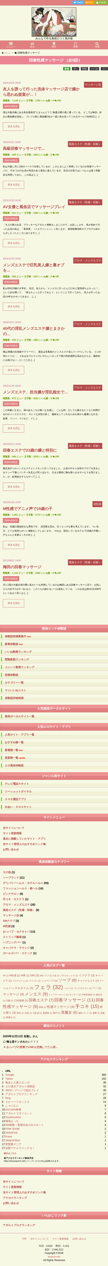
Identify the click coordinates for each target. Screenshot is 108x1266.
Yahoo (9, 1078)
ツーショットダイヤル (18, 791)
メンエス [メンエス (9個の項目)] (36, 994)
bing (7, 1097)
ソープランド (11, 877)
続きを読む (14, 126)
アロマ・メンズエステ (16, 904)
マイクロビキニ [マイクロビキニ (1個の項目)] (83, 988)
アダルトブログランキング (21, 1094)
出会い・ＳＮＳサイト (18, 807)
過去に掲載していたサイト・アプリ (24, 838)
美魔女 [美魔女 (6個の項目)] (69, 1012)
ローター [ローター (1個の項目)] (75, 994)
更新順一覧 (15, 757)
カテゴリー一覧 (14, 682)
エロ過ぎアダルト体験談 (20, 1086)
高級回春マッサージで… (24, 148)
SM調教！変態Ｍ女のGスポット (24, 1124)
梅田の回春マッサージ (22, 567)
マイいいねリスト (15, 690)
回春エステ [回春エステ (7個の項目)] (41, 1000)
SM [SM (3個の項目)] (34, 975)
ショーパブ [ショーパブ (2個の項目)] (49, 980)
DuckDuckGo (13, 1117)
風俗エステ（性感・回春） (19, 910)
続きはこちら (10, 1153)
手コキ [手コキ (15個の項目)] (87, 1006)
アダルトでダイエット (18, 1113)
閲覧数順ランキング (17, 659)
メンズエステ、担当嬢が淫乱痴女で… (35, 392)
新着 (66, 68)
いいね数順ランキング (18, 651)
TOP (24, 1238)
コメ (104, 68)
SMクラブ (9, 920)
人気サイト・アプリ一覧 (19, 734)
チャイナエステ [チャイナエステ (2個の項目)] (88, 980)
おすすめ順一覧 (14, 742)
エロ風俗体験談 (14, 765)
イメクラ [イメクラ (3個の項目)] (87, 975)
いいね (94, 68)
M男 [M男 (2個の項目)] (25, 975)
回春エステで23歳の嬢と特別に (30, 450)
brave (8, 1136)
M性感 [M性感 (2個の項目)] (14, 975)
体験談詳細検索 (14, 698)
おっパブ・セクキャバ (16, 931)
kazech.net (54, 1256)
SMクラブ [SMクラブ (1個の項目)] (46, 975)
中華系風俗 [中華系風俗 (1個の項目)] (88, 994)
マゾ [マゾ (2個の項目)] (96, 988)
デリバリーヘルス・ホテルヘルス (23, 883)
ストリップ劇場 (12, 937)
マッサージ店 (11, 915)
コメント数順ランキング (19, 667)
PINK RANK (12, 1128)
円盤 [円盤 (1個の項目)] (9, 1000)
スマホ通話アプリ (15, 799)
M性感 (7, 926)
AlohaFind (11, 1132)
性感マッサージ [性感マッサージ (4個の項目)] (60, 1007)
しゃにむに (12, 1105)
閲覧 (84, 68)
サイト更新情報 (12, 833)
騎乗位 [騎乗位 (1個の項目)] (11, 1017)
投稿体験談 (11, 674)
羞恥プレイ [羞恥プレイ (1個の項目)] (85, 1013)
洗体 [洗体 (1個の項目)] (28, 1013)
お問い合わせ (11, 849)
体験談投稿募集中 (18, 636)
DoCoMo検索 (13, 1109)
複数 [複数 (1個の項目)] (96, 1013)
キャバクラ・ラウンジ (16, 947)
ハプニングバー (12, 942)
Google (9, 1074)
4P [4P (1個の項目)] (5, 975)
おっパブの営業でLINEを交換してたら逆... (32, 1047)
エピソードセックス (17, 1101)
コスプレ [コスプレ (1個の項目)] (34, 981)
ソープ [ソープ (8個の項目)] (67, 980)
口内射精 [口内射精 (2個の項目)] (21, 1000)
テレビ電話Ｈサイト (17, 783)
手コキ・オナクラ (13, 899)
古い (75, 68)
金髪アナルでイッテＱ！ (20, 1148)
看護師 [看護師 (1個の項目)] (47, 1013)
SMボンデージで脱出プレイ (22, 1090)
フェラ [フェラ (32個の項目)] (48, 987)
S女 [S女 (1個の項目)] (56, 975)
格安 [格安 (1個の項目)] (20, 1013)
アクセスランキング (15, 1197)
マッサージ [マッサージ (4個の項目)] (13, 994)
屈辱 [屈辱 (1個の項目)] (42, 1007)
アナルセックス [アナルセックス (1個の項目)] (69, 975)
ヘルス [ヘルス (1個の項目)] (68, 988)
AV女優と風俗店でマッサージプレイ (34, 207)
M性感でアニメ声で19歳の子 (27, 509)
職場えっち (12, 1121)
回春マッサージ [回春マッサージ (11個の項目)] (74, 999)
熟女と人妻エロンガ (17, 1082)
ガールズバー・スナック (17, 953)
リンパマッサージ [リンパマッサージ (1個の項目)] (58, 994)
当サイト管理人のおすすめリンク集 (24, 844)
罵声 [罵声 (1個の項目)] (56, 1013)
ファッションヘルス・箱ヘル (20, 888)
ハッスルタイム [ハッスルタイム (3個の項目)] (21, 988)
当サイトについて (13, 827)
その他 (7, 872)
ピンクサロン (11, 893)
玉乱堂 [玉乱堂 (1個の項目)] (37, 1013)
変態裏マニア (13, 1144)
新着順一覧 (14, 750)
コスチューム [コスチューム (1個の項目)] (20, 981)
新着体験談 (14, 644)
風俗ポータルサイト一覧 (19, 716)
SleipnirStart (12, 1140)
